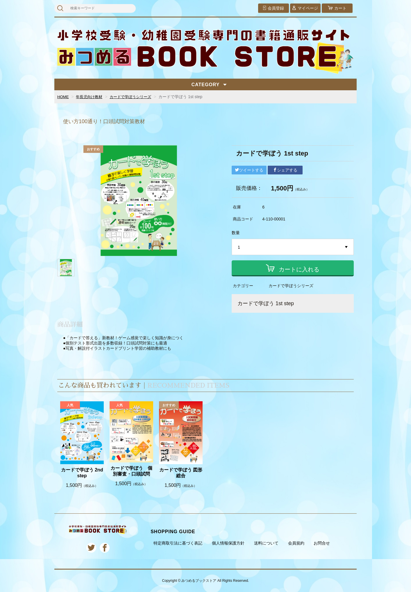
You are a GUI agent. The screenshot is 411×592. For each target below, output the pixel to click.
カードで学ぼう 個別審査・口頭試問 (131, 471)
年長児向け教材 (91, 96)
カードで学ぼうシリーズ (134, 96)
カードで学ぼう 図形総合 (180, 472)
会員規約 (296, 543)
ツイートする (249, 170)
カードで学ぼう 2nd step (82, 472)
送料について (266, 543)
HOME (63, 96)
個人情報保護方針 (228, 543)
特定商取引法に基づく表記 (177, 543)
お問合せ (322, 543)
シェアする (285, 170)
